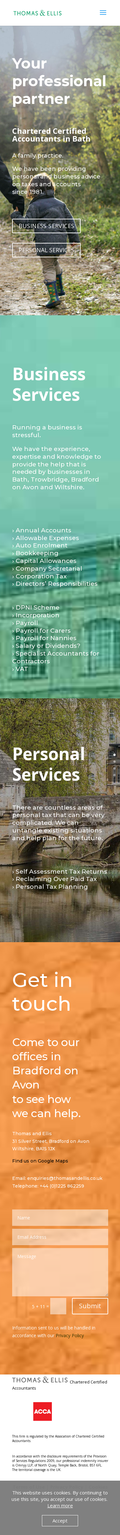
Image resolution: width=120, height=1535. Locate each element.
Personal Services (48, 764)
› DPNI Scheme (36, 607)
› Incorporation (36, 615)
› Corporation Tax (39, 576)
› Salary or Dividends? (46, 645)
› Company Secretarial (47, 568)
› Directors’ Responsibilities (55, 583)
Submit (90, 1305)
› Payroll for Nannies (44, 638)
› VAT (20, 669)
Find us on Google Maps (40, 1161)
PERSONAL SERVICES (46, 250)
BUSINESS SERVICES (47, 226)
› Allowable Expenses (45, 538)
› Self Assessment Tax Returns (59, 871)
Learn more (60, 1505)
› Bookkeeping (35, 553)
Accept (60, 1520)
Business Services (49, 384)
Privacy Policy (70, 1335)
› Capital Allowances (44, 561)
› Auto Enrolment (40, 545)
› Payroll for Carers (41, 630)
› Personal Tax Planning (50, 886)
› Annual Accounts (41, 530)
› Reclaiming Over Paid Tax (54, 879)
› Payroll (25, 623)
